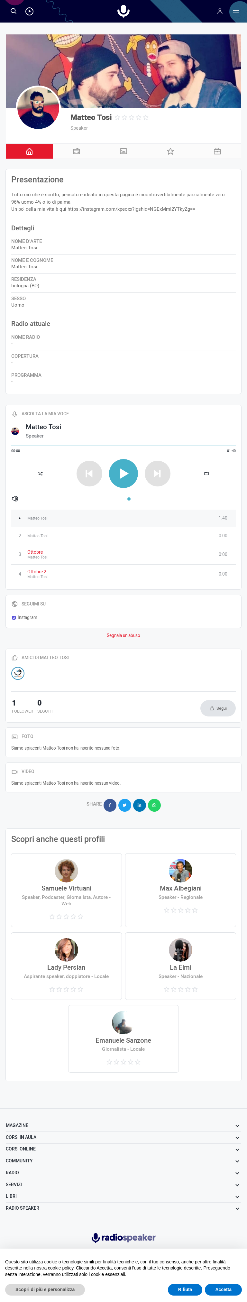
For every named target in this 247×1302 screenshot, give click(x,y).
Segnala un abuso (123, 636)
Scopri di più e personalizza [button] (45, 1289)
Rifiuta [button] (185, 1289)
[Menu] (220, 11)
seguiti (43, 707)
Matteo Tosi (91, 117)
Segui (221, 708)
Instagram (24, 617)
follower (21, 707)
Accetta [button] (223, 1289)
